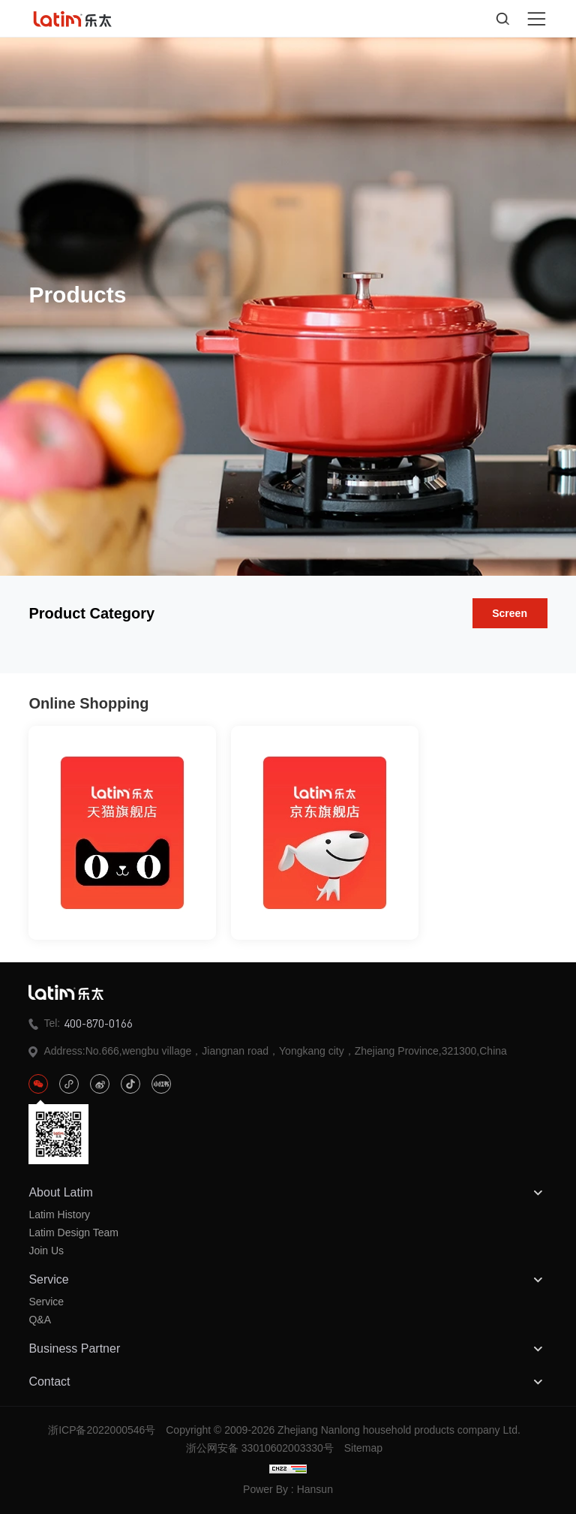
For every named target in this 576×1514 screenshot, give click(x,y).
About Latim (287, 1193)
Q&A (39, 1319)
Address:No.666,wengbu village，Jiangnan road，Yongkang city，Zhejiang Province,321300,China (267, 1051)
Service (287, 1280)
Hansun (315, 1489)
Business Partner (287, 1349)
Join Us (46, 1250)
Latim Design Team (73, 1232)
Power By (265, 1489)
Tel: (80, 1023)
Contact (287, 1382)
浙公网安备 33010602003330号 (260, 1448)
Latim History (59, 1214)
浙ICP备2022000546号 (101, 1430)
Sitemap (363, 1448)
